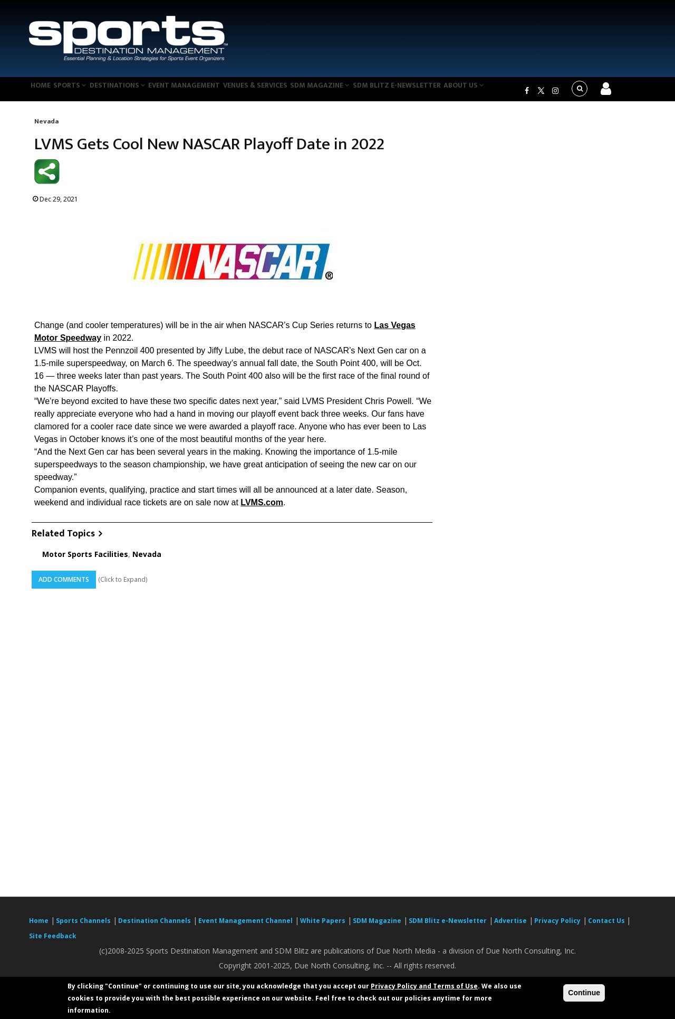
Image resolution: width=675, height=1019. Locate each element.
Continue (584, 992)
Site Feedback (52, 942)
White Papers (322, 926)
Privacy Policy (557, 926)
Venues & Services (281, 92)
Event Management (205, 92)
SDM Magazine (352, 92)
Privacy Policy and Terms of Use (424, 986)
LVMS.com (261, 508)
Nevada (46, 127)
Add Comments (63, 586)
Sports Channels (83, 926)
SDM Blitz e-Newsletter (431, 92)
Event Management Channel (245, 926)
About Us (503, 92)
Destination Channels (154, 926)
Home (44, 92)
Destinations (133, 92)
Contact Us (607, 926)
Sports (80, 92)
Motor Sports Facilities (85, 561)
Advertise (510, 926)
